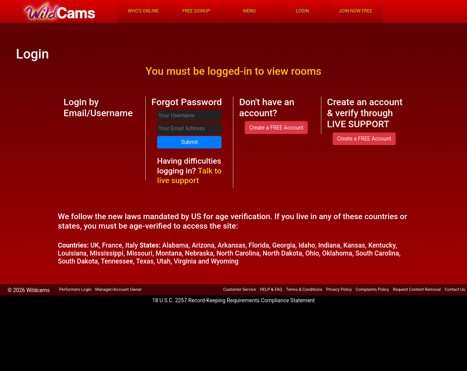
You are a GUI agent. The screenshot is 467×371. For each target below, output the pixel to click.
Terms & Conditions (304, 289)
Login (302, 11)
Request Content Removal (417, 289)
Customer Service (239, 289)
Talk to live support (189, 175)
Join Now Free (355, 11)
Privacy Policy (339, 289)
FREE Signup (196, 11)
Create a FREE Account (276, 128)
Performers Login (75, 289)
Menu (249, 11)
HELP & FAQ (271, 289)
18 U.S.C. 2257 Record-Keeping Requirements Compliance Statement (233, 300)
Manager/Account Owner (118, 289)
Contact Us (455, 289)
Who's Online (143, 11)
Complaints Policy (372, 289)
